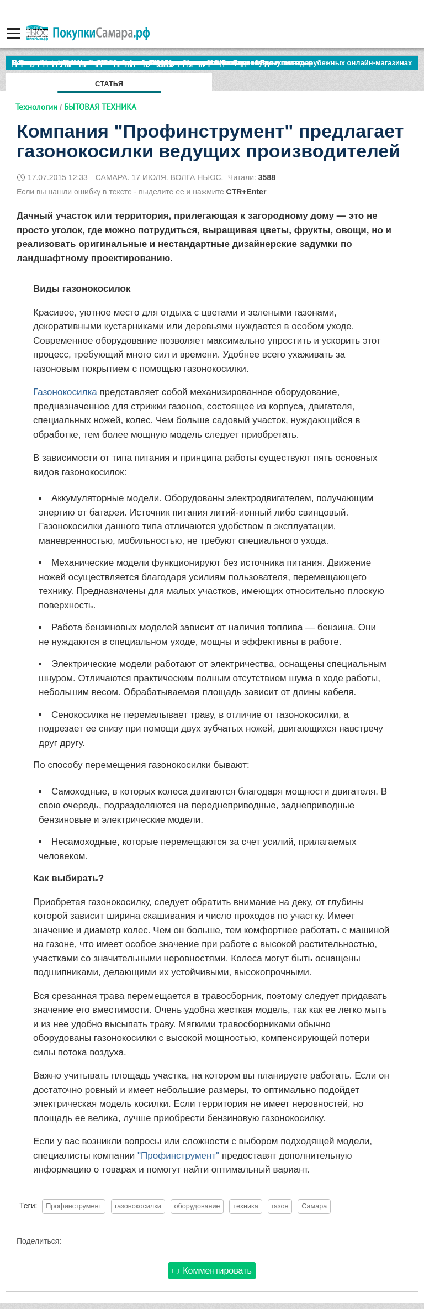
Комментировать (212, 1270)
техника (245, 1206)
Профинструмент (74, 1206)
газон (280, 1206)
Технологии (36, 107)
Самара (314, 1206)
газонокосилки (138, 1206)
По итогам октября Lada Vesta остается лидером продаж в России (129, 63)
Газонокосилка (65, 392)
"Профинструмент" (178, 1155)
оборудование (197, 1206)
